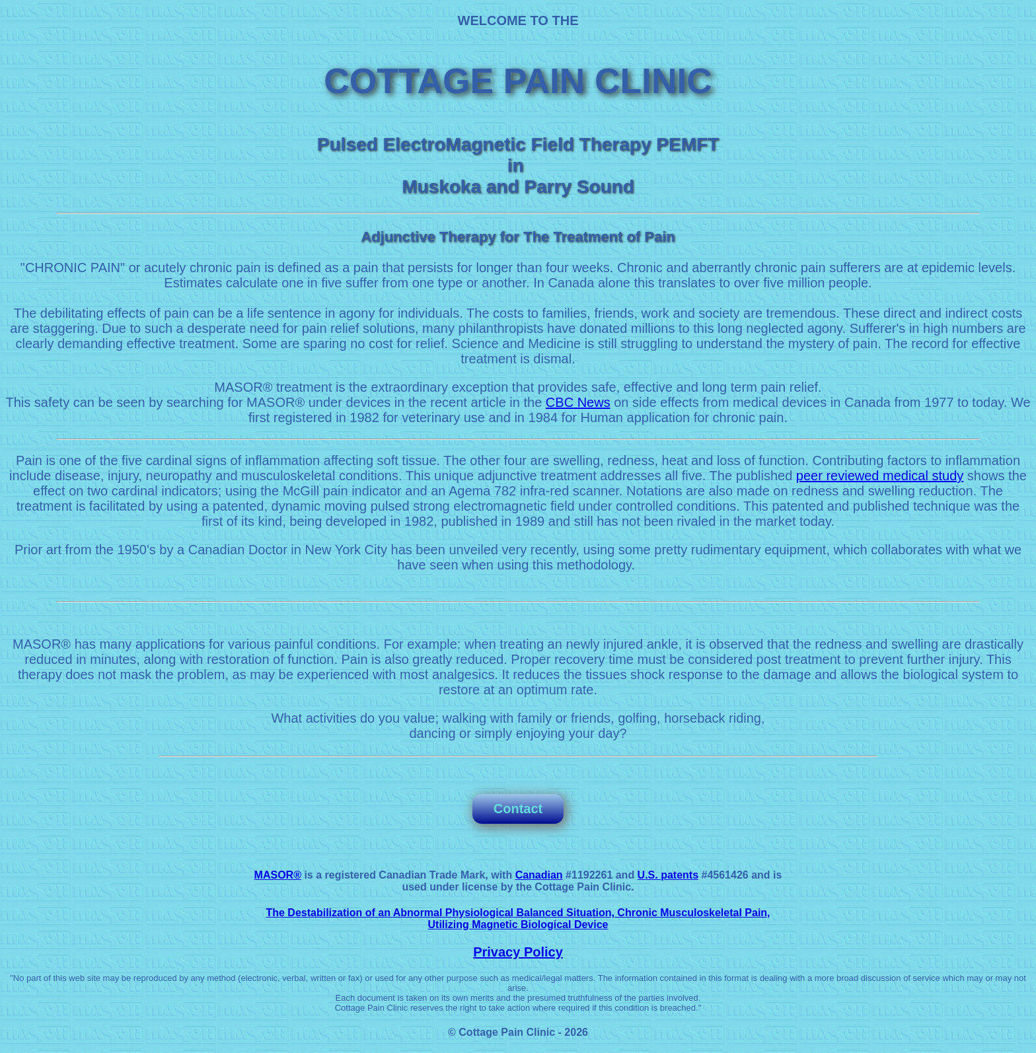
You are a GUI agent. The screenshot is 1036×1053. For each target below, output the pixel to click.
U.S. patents (668, 875)
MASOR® (277, 875)
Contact (518, 808)
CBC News (578, 402)
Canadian (539, 875)
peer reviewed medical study (879, 475)
